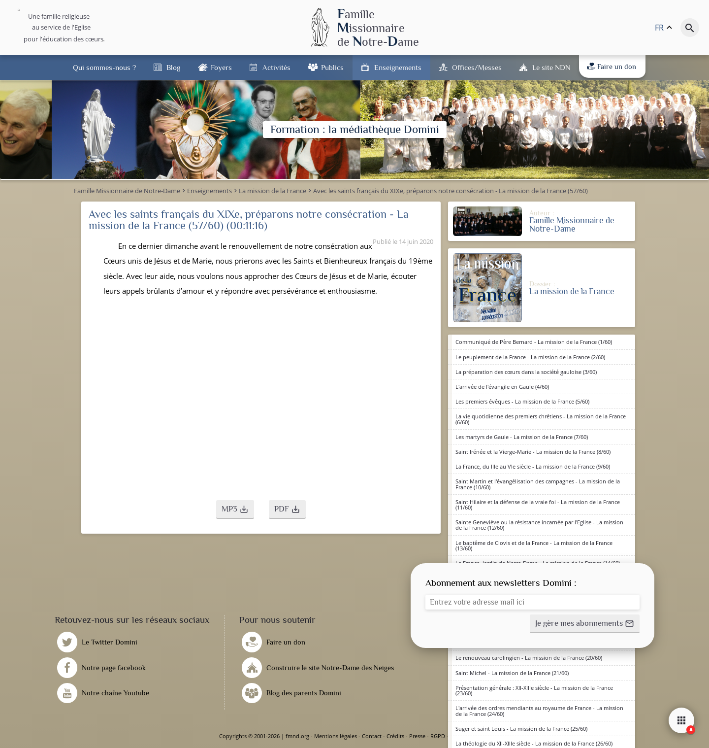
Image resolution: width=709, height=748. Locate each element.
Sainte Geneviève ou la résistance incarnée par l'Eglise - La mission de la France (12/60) (539, 524)
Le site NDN (551, 67)
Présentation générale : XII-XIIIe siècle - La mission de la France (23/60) (534, 690)
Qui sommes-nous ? (104, 67)
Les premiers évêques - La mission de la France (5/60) (522, 401)
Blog (173, 67)
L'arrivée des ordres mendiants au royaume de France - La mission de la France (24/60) (539, 710)
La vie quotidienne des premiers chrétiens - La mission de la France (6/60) (540, 418)
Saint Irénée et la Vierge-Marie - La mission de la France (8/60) (533, 451)
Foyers (221, 67)
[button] (235, 509)
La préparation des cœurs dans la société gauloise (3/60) (526, 371)
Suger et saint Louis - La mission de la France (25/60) (521, 728)
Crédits (395, 736)
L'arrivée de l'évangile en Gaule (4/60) (502, 386)
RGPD (437, 736)
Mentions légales (335, 736)
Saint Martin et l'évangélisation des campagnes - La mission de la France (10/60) (537, 483)
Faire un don (611, 66)
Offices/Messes (477, 67)
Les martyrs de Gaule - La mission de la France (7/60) (521, 437)
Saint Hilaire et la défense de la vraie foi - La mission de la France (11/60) (537, 504)
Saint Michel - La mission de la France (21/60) (512, 673)
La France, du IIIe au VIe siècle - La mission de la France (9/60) (532, 466)
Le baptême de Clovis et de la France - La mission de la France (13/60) (533, 545)
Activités (276, 67)
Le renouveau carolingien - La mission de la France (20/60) (528, 657)
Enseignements (397, 67)
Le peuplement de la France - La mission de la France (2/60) (530, 357)
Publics (332, 67)
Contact (372, 736)
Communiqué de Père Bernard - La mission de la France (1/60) (533, 341)
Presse (417, 736)
